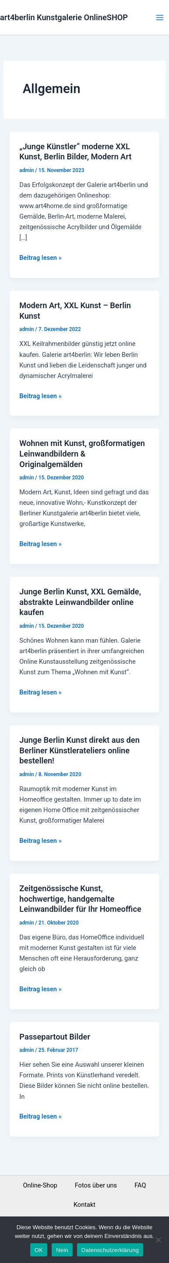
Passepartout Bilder (54, 1036)
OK (39, 1250)
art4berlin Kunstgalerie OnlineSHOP (64, 17)
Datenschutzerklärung (110, 1250)
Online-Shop (40, 1185)
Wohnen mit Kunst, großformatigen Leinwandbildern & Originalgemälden (82, 453)
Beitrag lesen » (40, 257)
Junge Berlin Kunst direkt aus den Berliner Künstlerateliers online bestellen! (79, 750)
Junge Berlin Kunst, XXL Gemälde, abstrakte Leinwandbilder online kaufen (80, 602)
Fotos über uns (96, 1185)
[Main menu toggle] (160, 17)
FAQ (140, 1185)
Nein (62, 1250)
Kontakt (84, 1205)
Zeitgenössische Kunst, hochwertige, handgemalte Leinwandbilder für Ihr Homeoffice (80, 899)
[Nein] (158, 1239)
